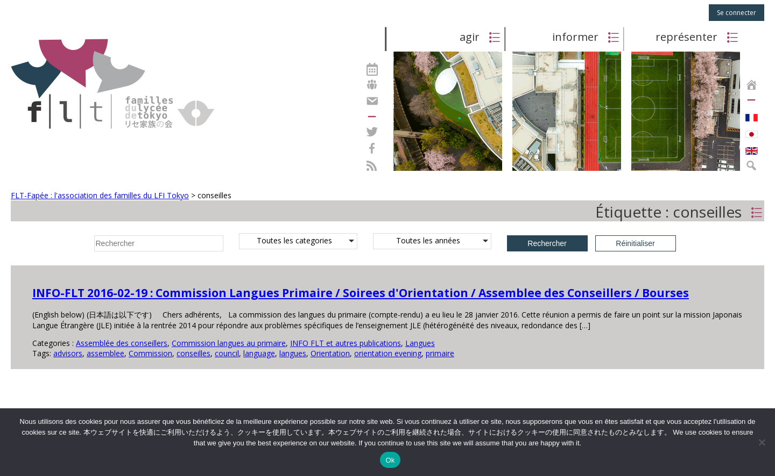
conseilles (193, 353)
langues (292, 353)
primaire (440, 353)
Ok (389, 460)
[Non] (761, 442)
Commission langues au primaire (229, 343)
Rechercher (546, 243)
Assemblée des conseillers (121, 343)
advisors (67, 353)
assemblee (105, 353)
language (259, 353)
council (227, 353)
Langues (420, 343)
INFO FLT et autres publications (345, 343)
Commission (150, 353)
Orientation (330, 353)
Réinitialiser (635, 243)
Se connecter (736, 12)
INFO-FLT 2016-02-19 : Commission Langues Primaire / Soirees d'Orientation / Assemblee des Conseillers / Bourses (360, 292)
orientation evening (387, 353)
